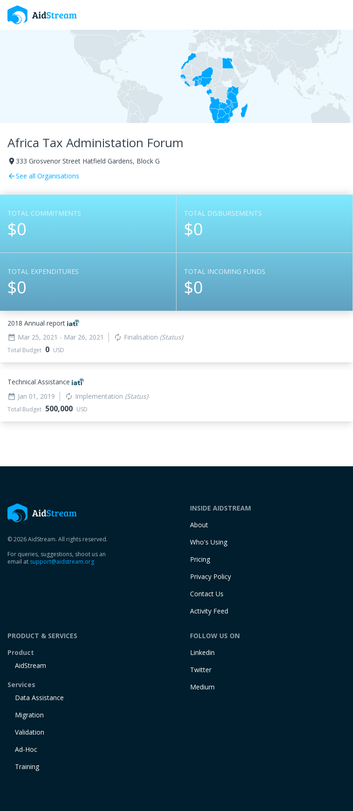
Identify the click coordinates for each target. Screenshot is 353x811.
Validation (29, 732)
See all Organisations (43, 175)
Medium (202, 686)
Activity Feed (209, 611)
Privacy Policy (210, 576)
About (199, 524)
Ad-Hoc (26, 749)
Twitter (200, 669)
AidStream (30, 665)
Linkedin (202, 652)
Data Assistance (39, 697)
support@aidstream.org (62, 562)
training (27, 766)
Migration (29, 714)
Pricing (200, 559)
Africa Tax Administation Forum (95, 142)
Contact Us (207, 593)
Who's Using (208, 542)
